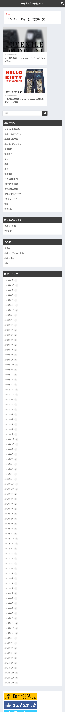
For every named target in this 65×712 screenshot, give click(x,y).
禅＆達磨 (8, 127)
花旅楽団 (8, 102)
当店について (47, 705)
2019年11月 (11, 440)
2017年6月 (10, 520)
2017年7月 (10, 515)
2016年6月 (10, 555)
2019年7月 (10, 460)
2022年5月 (10, 334)
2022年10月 (11, 319)
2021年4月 (10, 379)
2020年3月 (10, 425)
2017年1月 (10, 545)
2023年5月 (10, 304)
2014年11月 (11, 636)
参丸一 (7, 112)
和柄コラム (9, 212)
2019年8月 (10, 455)
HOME (32, 700)
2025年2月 (10, 254)
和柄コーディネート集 (14, 207)
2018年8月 (10, 480)
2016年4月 (10, 565)
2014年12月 (11, 631)
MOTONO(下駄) (11, 137)
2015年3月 (10, 616)
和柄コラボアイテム (13, 87)
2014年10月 (11, 641)
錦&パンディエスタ (12, 97)
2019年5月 (10, 470)
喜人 (6, 122)
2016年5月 (10, 560)
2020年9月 (10, 405)
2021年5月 (10, 374)
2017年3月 (10, 535)
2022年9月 (10, 324)
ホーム (15, 705)
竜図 (6, 157)
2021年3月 (10, 385)
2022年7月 (10, 329)
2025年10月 (11, 239)
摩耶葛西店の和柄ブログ (33, 3)
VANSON (8, 184)
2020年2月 (10, 430)
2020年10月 (11, 400)
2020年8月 (10, 410)
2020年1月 (10, 435)
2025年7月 (10, 244)
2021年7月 (10, 364)
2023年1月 (10, 314)
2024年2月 (10, 289)
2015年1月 (10, 626)
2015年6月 (10, 606)
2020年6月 (10, 420)
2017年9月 (10, 505)
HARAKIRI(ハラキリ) (13, 147)
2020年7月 (10, 415)
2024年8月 (10, 269)
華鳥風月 (8, 107)
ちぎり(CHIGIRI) (11, 132)
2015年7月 (10, 601)
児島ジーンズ (10, 179)
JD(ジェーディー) (12, 152)
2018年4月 (10, 485)
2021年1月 (10, 389)
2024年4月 (10, 284)
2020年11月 (11, 395)
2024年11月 (11, 264)
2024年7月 (10, 274)
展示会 (7, 202)
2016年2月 (10, 575)
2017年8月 (10, 510)
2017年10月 (11, 500)
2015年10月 (11, 591)
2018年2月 (10, 490)
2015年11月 (11, 585)
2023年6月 (10, 299)
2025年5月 (10, 249)
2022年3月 (10, 339)
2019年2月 (10, 475)
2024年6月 (10, 279)
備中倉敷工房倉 (11, 142)
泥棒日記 (8, 162)
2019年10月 (11, 445)
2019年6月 (10, 465)
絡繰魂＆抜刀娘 (11, 92)
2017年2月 (10, 540)
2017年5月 (10, 525)
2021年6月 (10, 369)
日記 (6, 217)
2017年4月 (10, 530)
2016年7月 (10, 550)
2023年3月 (10, 309)
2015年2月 (10, 621)
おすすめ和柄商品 (12, 82)
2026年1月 (10, 234)
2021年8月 (10, 359)
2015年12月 (11, 580)
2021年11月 (11, 349)
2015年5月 (10, 611)
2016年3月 (10, 570)
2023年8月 (10, 294)
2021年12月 (11, 344)
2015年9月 (10, 595)
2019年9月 (10, 450)
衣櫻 (6, 117)
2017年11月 (11, 495)
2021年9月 (10, 354)
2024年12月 (11, 259)
